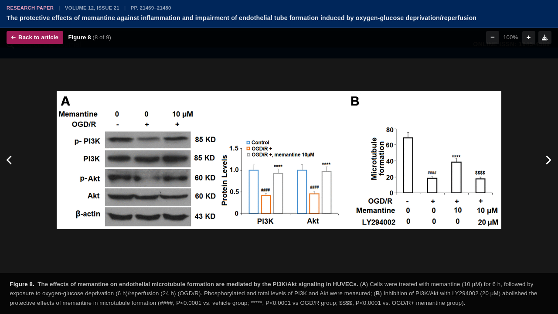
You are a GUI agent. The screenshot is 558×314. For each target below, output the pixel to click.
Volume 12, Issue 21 (92, 7)
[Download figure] (544, 37)
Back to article (34, 37)
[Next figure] (548, 160)
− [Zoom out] (492, 37)
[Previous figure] (10, 160)
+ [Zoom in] (529, 37)
